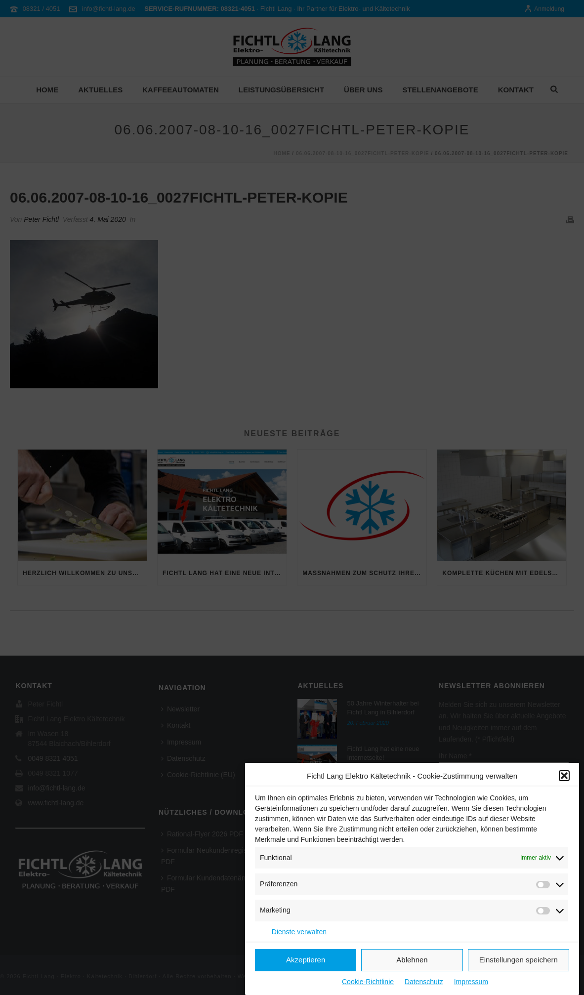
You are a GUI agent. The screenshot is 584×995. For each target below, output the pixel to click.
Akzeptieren (305, 961)
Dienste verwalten (299, 933)
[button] (564, 778)
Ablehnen (411, 961)
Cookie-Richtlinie (368, 984)
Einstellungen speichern (518, 961)
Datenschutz (424, 984)
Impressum (471, 984)
